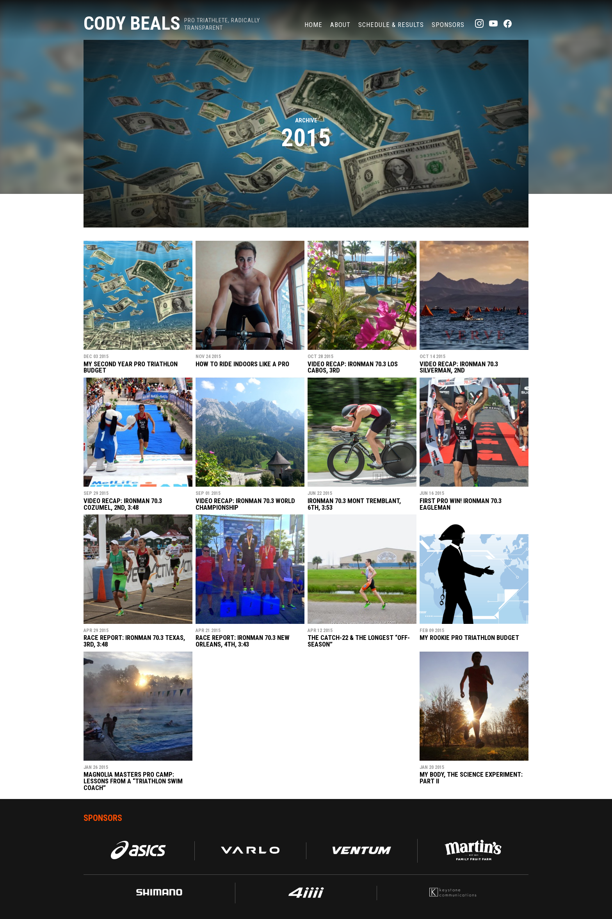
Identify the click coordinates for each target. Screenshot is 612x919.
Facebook (507, 23)
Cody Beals (132, 23)
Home (313, 25)
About (340, 25)
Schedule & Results (391, 25)
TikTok (521, 23)
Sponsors (448, 25)
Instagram (479, 23)
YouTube (493, 23)
